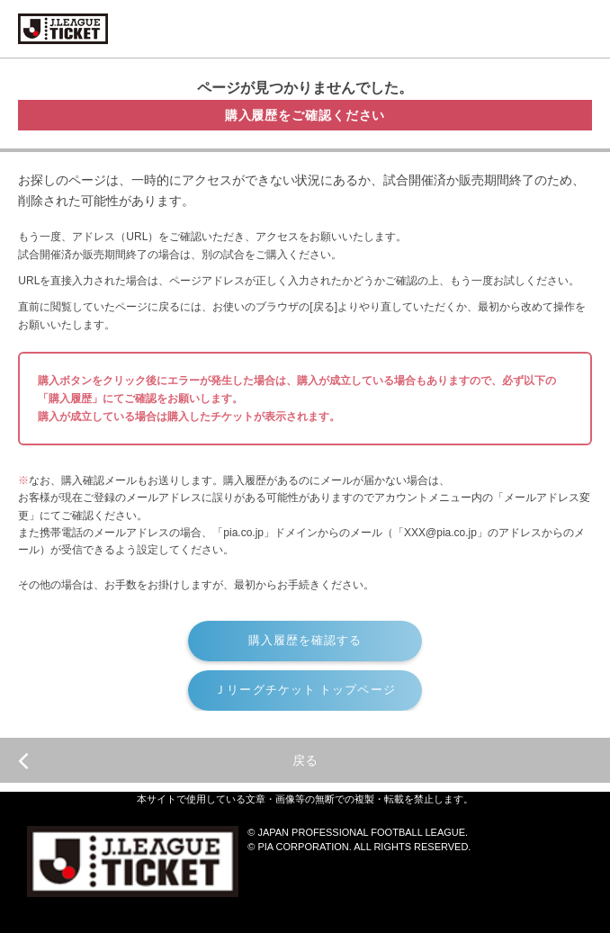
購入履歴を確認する (305, 640)
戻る (168, 760)
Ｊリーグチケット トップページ (304, 689)
